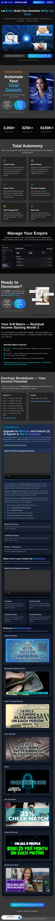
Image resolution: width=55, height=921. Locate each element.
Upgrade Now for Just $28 (39, 56)
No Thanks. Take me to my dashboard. (27, 911)
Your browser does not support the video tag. (27, 39)
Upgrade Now (38, 2)
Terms (44, 918)
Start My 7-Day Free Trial (15, 56)
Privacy (41, 918)
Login (50, 2)
